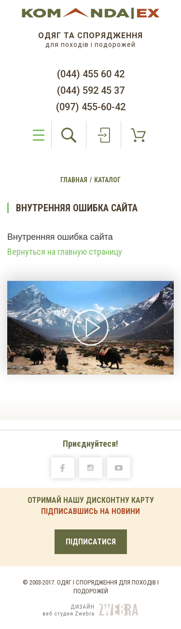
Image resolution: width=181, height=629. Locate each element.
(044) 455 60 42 (91, 74)
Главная (73, 180)
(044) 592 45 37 (91, 90)
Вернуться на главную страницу (64, 252)
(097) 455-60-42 (90, 107)
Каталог (107, 180)
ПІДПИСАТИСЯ (91, 541)
